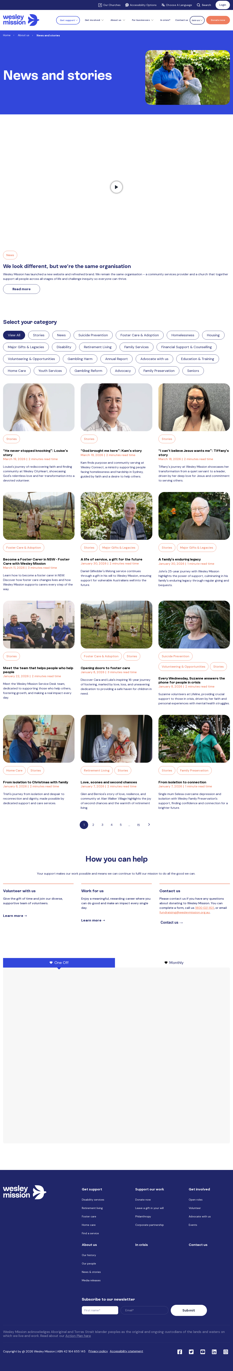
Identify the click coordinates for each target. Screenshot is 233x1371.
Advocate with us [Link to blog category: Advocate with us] (154, 359)
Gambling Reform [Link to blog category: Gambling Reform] (88, 370)
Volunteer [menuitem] (195, 1210)
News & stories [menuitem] (91, 1274)
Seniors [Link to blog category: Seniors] (193, 370)
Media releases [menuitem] (91, 1283)
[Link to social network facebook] (180, 1351)
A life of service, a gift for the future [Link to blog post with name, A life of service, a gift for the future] (111, 559)
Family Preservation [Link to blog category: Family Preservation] (159, 370)
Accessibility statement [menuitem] (126, 1351)
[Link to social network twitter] (191, 1351)
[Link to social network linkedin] (214, 1351)
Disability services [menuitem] (93, 1202)
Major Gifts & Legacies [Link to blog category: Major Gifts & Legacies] (26, 347)
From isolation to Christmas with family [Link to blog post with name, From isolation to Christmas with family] (35, 782)
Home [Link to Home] (7, 35)
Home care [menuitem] (89, 1227)
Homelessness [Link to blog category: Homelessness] (182, 335)
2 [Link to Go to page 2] (93, 825)
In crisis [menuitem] (141, 1247)
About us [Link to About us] (23, 35)
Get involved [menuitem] (199, 1192)
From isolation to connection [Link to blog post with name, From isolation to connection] (182, 782)
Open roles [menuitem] (196, 1202)
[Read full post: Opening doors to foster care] (116, 624)
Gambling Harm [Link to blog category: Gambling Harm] (80, 359)
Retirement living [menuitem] (92, 1210)
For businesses (141, 20)
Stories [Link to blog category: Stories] (38, 335)
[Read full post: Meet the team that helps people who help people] (39, 624)
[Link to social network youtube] (203, 1351)
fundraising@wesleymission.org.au (184, 912)
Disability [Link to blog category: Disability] (64, 347)
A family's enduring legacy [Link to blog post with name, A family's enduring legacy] (179, 559)
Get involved (92, 20)
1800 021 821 (204, 908)
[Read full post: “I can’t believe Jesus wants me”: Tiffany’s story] (194, 407)
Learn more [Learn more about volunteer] (13, 915)
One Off (59, 962)
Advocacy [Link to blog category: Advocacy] (123, 370)
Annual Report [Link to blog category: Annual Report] (116, 359)
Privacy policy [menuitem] (98, 1351)
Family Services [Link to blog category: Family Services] (136, 347)
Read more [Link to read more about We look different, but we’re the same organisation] (21, 289)
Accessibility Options (141, 5)
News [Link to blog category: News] (61, 335)
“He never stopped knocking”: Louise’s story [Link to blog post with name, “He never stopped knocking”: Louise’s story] (35, 453)
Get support (67, 20)
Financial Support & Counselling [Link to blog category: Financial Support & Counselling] (186, 347)
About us (116, 20)
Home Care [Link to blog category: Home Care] (17, 370)
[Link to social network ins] (226, 1351)
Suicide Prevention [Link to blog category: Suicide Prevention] (93, 335)
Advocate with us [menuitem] (200, 1219)
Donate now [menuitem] (143, 1202)
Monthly (174, 962)
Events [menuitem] (193, 1227)
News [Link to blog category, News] (10, 255)
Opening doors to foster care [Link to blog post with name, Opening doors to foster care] (105, 668)
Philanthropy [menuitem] (143, 1219)
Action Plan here (78, 1336)
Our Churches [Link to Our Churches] (112, 5)
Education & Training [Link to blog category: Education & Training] (197, 359)
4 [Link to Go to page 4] (112, 825)
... (129, 825)
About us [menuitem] (89, 1247)
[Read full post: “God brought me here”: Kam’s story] (116, 407)
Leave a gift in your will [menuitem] (149, 1210)
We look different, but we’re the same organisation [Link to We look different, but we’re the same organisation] (67, 266)
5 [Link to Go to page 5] (121, 825)
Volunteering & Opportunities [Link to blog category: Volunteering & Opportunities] (31, 359)
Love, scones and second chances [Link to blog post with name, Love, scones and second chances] (109, 782)
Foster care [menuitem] (89, 1219)
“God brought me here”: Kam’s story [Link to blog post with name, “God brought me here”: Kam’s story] (111, 451)
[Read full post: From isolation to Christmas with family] (39, 739)
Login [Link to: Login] (222, 5)
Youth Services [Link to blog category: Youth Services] (50, 370)
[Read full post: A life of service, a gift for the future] (116, 516)
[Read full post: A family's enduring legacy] (194, 516)
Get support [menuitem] (92, 1192)
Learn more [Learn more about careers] (91, 920)
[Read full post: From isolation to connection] (194, 739)
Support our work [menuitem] (149, 1192)
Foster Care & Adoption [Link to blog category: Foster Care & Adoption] (140, 335)
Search (204, 5)
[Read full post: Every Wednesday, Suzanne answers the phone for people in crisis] (194, 624)
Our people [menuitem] (89, 1266)
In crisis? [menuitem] (165, 20)
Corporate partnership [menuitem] (149, 1227)
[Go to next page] (149, 825)
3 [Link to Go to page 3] (102, 825)
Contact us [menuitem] (181, 20)
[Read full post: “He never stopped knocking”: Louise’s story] (39, 407)
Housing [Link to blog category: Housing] (213, 335)
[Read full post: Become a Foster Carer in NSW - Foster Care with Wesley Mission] (39, 516)
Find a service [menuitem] (90, 1236)
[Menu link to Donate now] (218, 20)
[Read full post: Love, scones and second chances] (116, 739)
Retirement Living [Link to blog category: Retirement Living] (98, 347)
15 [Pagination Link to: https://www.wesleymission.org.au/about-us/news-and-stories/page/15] (138, 825)
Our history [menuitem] (89, 1257)
